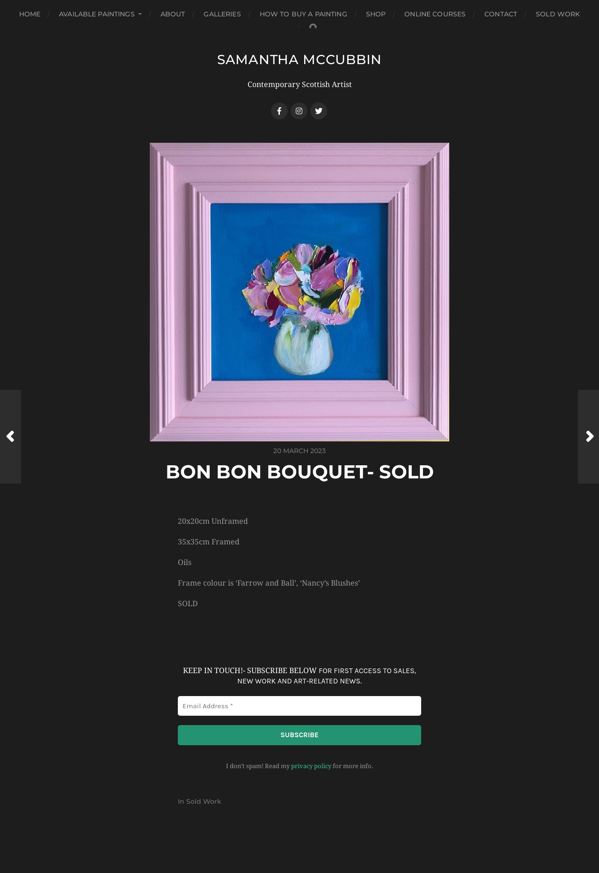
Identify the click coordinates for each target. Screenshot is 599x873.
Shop (376, 14)
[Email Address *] (299, 706)
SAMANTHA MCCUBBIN (299, 59)
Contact (500, 14)
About (173, 14)
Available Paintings (97, 14)
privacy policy (311, 766)
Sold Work (558, 14)
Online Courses (435, 14)
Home (30, 14)
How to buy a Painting (303, 14)
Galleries (222, 14)
